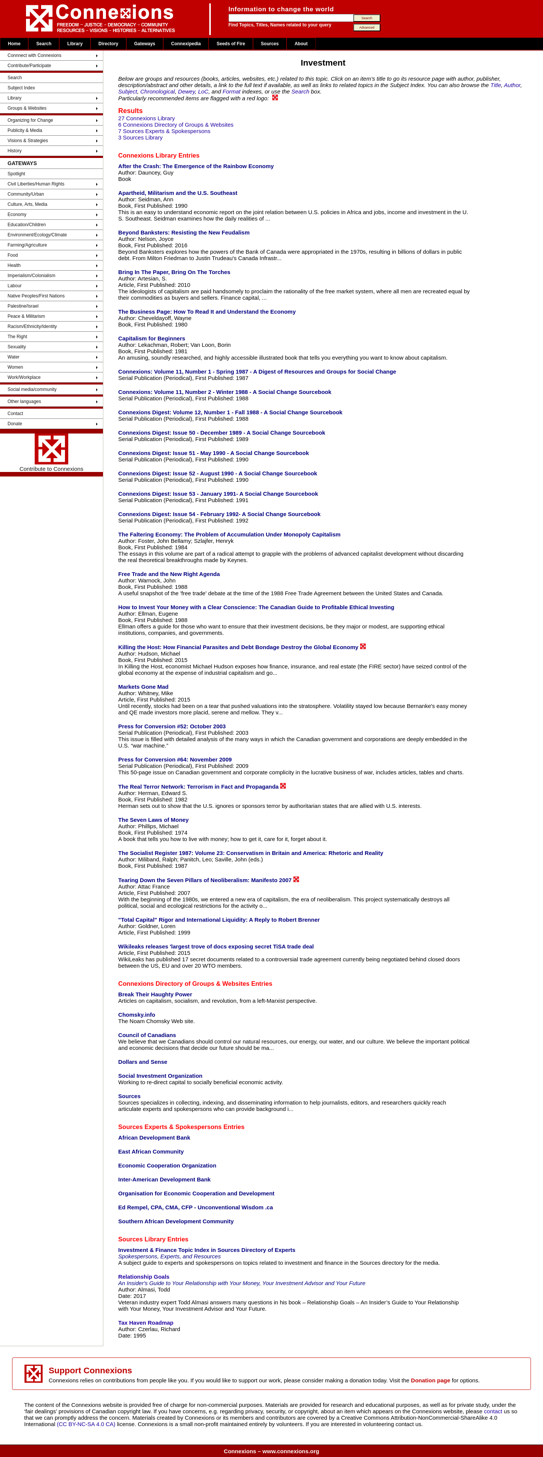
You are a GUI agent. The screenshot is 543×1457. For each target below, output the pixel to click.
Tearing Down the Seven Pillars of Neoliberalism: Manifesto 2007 (208, 879)
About (301, 43)
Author (512, 85)
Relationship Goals (144, 1276)
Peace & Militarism (26, 316)
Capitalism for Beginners (152, 338)
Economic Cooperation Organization (167, 1165)
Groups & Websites (27, 108)
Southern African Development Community (176, 1221)
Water (14, 357)
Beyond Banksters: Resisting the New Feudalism (184, 232)
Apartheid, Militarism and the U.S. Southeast (178, 193)
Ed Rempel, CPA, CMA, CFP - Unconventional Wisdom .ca (195, 1207)
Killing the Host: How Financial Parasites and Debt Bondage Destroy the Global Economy (242, 646)
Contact (15, 413)
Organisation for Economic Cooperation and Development (196, 1193)
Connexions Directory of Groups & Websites (184, 983)
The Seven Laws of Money (153, 820)
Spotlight (16, 173)
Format (231, 91)
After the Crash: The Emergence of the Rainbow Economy (196, 166)
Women (15, 367)
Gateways (144, 43)
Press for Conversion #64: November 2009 (175, 759)
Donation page (430, 1380)
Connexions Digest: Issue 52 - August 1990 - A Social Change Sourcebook (218, 473)
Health (14, 265)
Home (14, 43)
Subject (127, 91)
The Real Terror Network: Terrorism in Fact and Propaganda (202, 786)
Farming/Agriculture (27, 245)
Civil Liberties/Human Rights (36, 184)
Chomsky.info (136, 1014)
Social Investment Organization (160, 1075)
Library (75, 43)
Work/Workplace (24, 377)
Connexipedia (186, 43)
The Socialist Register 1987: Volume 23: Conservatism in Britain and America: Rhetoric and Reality (250, 853)
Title (496, 85)
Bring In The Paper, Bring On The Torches (174, 272)
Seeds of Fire (230, 43)
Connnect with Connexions (34, 55)
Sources (270, 43)
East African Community (151, 1151)
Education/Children (27, 224)
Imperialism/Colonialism (31, 275)
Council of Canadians (147, 1035)
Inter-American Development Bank (164, 1179)
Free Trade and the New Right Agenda (169, 574)
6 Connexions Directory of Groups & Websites (176, 124)
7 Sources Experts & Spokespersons (164, 131)
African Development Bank (154, 1137)
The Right (17, 336)
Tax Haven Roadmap (145, 1322)
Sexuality (17, 346)
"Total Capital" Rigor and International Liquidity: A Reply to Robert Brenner (219, 919)
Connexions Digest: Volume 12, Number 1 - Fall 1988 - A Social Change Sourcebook (230, 412)
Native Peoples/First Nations (36, 296)
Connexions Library (147, 155)
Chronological (157, 91)
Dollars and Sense (142, 1062)
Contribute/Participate (29, 65)
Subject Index (21, 87)
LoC (203, 91)
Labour (14, 285)
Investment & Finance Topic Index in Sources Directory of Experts (207, 1250)
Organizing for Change (30, 120)
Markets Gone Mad (143, 686)
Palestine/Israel (23, 306)
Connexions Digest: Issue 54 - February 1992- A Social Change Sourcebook (219, 514)
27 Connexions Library (146, 118)
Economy (17, 214)
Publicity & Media (25, 130)
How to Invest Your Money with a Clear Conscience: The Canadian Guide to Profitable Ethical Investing (256, 607)
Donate (15, 423)
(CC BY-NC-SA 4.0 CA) (86, 1424)
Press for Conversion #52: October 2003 (172, 726)
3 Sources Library (140, 137)
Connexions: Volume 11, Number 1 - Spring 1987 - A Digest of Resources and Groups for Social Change (257, 371)
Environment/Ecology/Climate (37, 234)
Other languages (24, 401)
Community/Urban (26, 194)
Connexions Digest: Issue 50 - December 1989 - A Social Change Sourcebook (221, 432)
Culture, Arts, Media (27, 204)
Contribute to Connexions (51, 453)
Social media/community (32, 389)
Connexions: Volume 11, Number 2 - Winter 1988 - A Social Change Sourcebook (224, 392)
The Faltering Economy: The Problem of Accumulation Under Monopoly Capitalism (229, 534)
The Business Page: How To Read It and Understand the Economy (207, 311)
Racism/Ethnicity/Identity (32, 326)
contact (494, 1411)
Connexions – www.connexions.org (271, 1451)
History (14, 150)
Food (13, 255)
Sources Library (142, 1239)
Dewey (186, 91)
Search (43, 43)
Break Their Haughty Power (155, 994)
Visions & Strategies (28, 140)
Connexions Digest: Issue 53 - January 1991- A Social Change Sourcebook (218, 493)
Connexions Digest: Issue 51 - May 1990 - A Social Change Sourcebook (213, 453)
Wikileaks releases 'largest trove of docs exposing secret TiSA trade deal (216, 946)
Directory (108, 43)
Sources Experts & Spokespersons (170, 1126)
